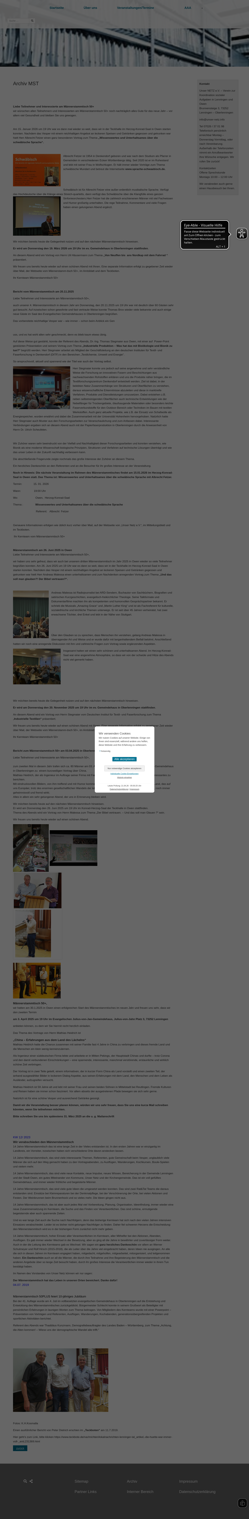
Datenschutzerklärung (119, 789)
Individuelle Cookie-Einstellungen (125, 774)
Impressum (134, 789)
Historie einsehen (124, 777)
